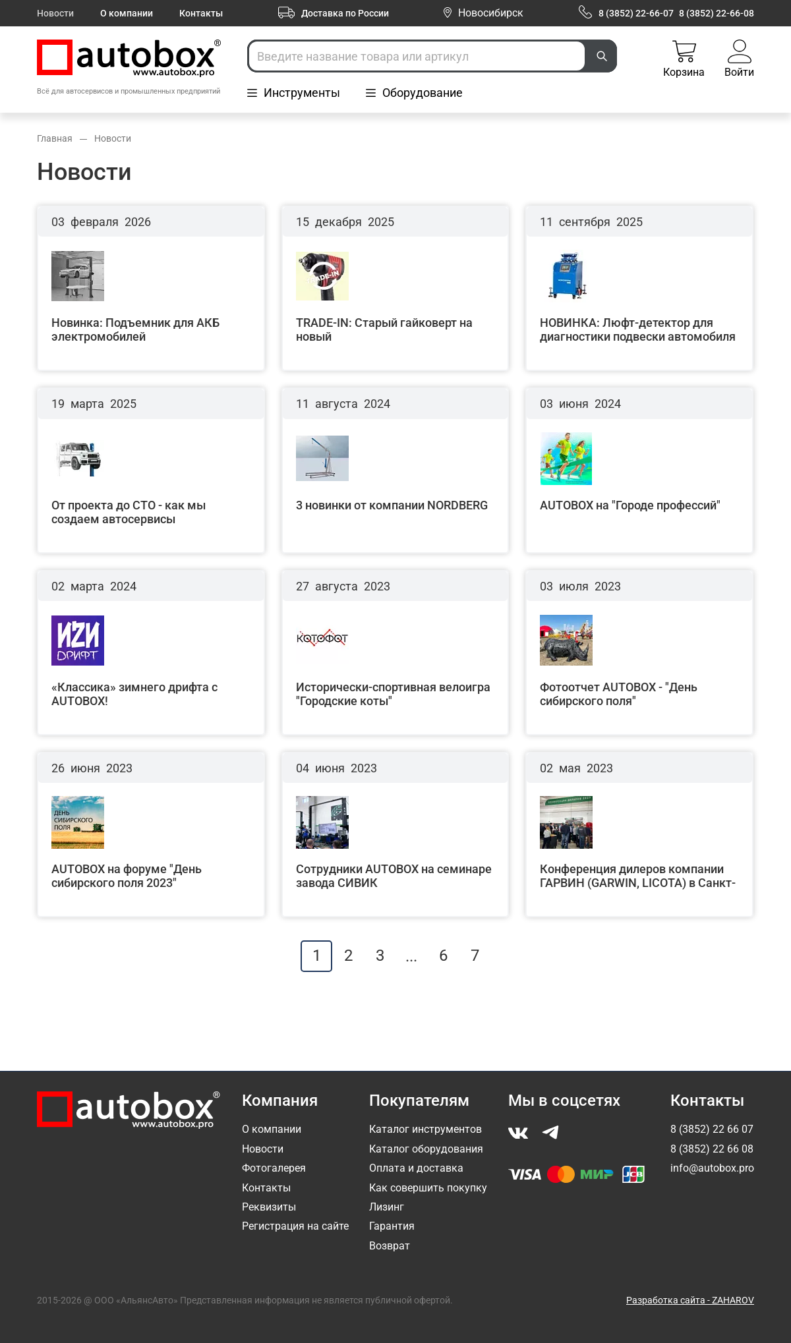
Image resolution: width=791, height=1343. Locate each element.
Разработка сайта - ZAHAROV (690, 1300)
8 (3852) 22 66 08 (711, 1149)
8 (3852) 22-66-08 (716, 13)
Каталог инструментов (425, 1129)
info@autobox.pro (712, 1168)
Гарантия (392, 1226)
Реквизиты (269, 1207)
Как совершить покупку (428, 1188)
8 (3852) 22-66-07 (636, 13)
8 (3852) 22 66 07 (711, 1129)
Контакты (201, 13)
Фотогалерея (274, 1168)
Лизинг (386, 1207)
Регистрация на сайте (295, 1226)
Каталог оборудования (426, 1149)
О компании (126, 13)
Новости (55, 13)
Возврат (389, 1246)
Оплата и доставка (416, 1168)
